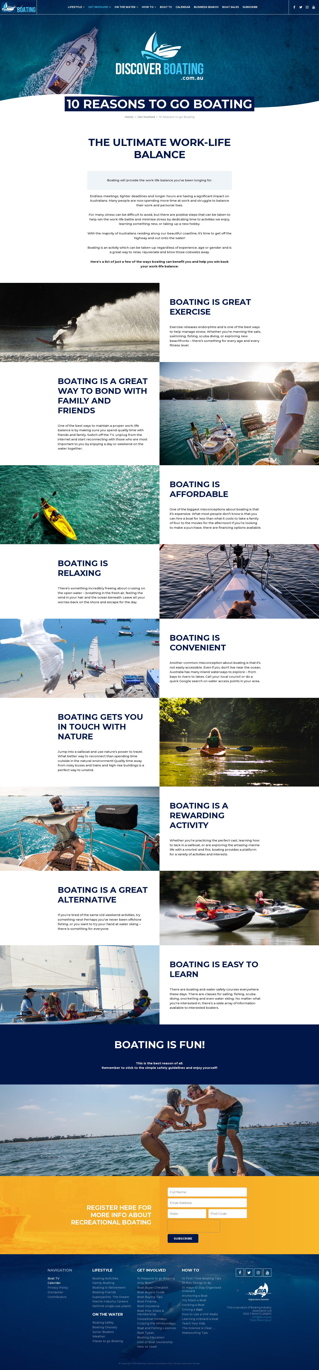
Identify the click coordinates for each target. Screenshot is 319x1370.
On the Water (125, 7)
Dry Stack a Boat (194, 1300)
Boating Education (150, 1337)
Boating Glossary (104, 1327)
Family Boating (103, 1283)
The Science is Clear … (198, 1328)
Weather (98, 1336)
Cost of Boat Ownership (155, 1342)
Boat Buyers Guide (151, 1292)
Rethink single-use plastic (111, 1306)
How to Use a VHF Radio (200, 1314)
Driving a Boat (192, 1309)
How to (148, 7)
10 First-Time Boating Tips (201, 1278)
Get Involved (98, 7)
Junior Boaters (103, 1332)
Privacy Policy (58, 1287)
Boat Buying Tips (150, 1297)
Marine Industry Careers (110, 1301)
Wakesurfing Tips (195, 1333)
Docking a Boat (193, 1305)
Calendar (183, 7)
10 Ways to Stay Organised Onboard (201, 1289)
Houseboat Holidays (152, 1319)
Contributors (57, 1297)
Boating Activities (105, 1278)
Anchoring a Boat (195, 1296)
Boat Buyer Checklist (152, 1287)
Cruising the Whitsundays (156, 1323)
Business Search (206, 7)
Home (129, 116)
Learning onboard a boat (200, 1319)
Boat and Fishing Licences (156, 1328)
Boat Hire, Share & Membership (150, 1312)
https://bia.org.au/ (260, 1320)
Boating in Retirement (109, 1287)
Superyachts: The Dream (110, 1297)
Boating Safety (103, 1322)
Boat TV (166, 7)
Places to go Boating (107, 1341)
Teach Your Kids (193, 1323)
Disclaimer (55, 1292)
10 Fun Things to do (196, 1283)
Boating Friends (104, 1292)
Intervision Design (190, 1363)
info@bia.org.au (261, 1317)
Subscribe (250, 7)
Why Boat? (145, 1283)
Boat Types (145, 1333)
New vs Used (146, 1346)
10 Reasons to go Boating (156, 1278)
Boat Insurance (148, 1306)
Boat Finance (147, 1301)
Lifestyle (75, 7)
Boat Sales (230, 7)
